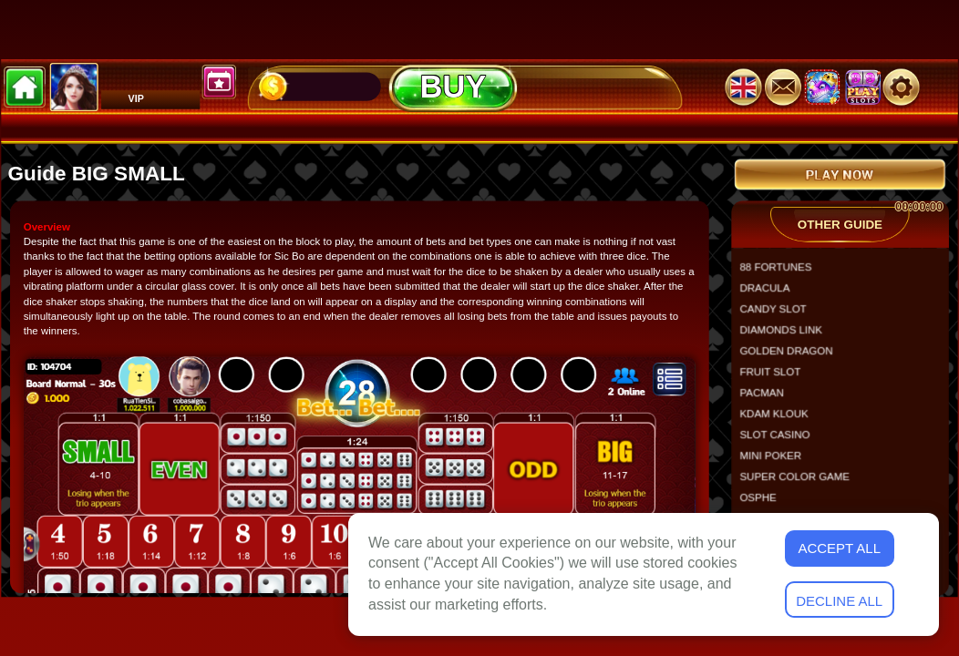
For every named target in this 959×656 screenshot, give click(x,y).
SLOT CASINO (781, 440)
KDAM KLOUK (780, 419)
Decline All (839, 601)
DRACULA (771, 295)
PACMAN (767, 399)
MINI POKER (777, 461)
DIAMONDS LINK (787, 337)
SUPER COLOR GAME (801, 482)
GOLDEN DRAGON (792, 358)
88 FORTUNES (782, 274)
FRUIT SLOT (776, 378)
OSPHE (764, 503)
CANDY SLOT (779, 316)
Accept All (839, 548)
